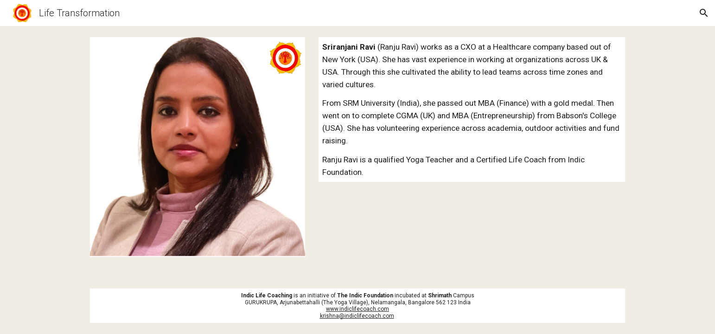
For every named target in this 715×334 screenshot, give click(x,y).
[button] (704, 13)
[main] (472, 109)
